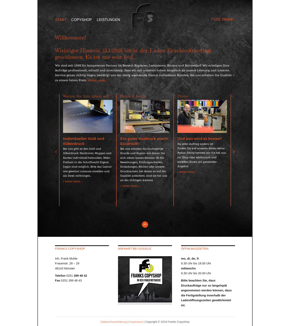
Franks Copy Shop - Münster (145, 16)
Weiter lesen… (97, 80)
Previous (58, 152)
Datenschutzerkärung (113, 321)
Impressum (136, 321)
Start (61, 20)
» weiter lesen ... (73, 181)
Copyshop (81, 20)
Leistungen (108, 20)
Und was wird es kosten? (199, 139)
